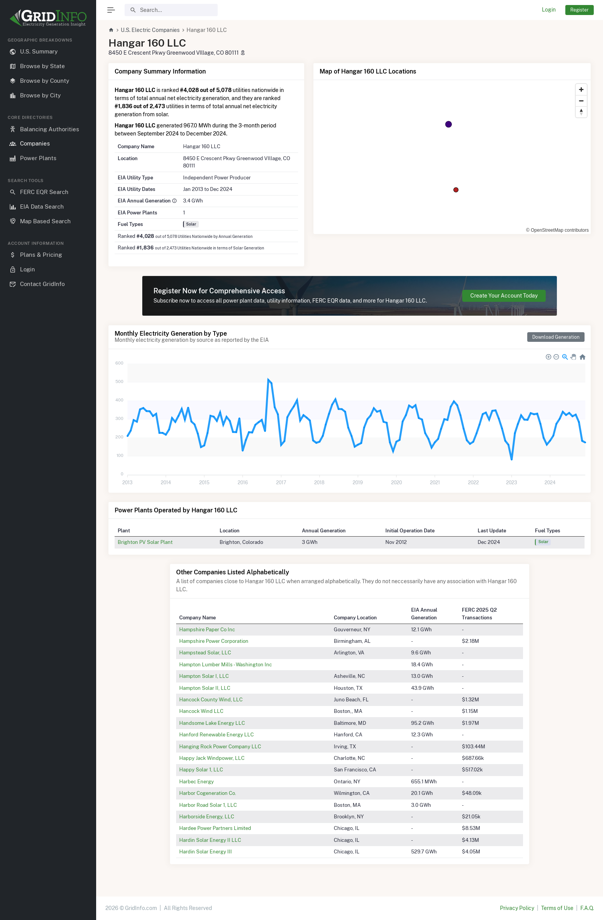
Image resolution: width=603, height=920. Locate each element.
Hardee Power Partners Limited (215, 828)
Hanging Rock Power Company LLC (220, 746)
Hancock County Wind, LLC (211, 699)
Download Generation (556, 337)
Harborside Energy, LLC (206, 816)
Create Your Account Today (504, 296)
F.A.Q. (587, 908)
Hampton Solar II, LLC (204, 688)
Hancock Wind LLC (201, 711)
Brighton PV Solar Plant (145, 542)
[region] (48, 472)
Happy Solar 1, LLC (201, 769)
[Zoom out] (581, 100)
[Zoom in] (581, 89)
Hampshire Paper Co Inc (207, 629)
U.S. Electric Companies (150, 30)
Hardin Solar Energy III (205, 851)
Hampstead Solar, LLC (205, 652)
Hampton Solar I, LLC (204, 676)
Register (579, 10)
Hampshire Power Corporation (213, 641)
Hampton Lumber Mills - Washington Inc (225, 664)
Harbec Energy (196, 781)
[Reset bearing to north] (581, 111)
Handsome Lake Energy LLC (212, 723)
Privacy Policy (517, 908)
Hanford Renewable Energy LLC (216, 734)
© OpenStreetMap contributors (557, 230)
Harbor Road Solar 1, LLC (208, 805)
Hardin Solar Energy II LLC (210, 840)
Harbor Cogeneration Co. (207, 793)
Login (549, 10)
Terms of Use (557, 908)
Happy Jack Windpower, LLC (212, 758)
